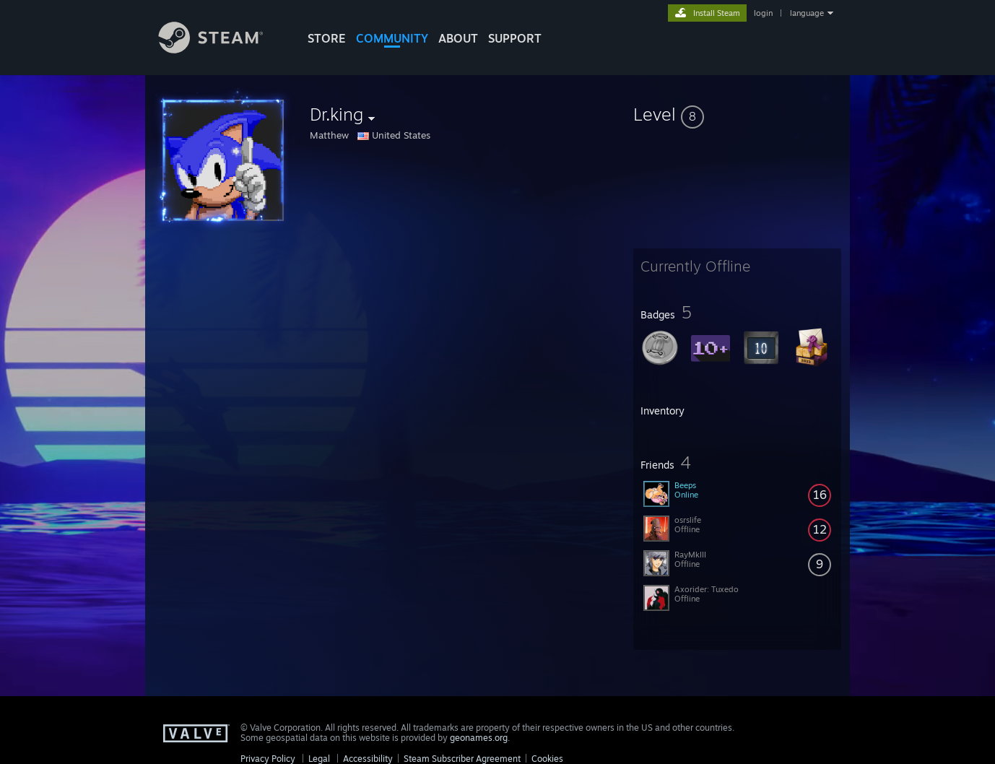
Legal (319, 758)
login (763, 13)
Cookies (547, 758)
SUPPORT (515, 38)
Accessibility (368, 758)
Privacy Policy (267, 758)
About (458, 38)
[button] (737, 114)
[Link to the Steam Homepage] (221, 49)
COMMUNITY (392, 38)
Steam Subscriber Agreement (462, 758)
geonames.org (479, 737)
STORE (327, 38)
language (807, 13)
